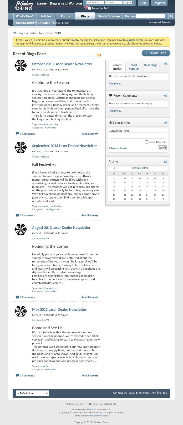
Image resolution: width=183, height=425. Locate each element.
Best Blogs (150, 65)
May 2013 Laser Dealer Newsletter (59, 309)
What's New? (25, 16)
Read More (88, 133)
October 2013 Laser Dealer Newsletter (62, 64)
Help (143, 3)
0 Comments (27, 133)
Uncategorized (52, 209)
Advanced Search (159, 22)
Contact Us (120, 392)
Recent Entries (22, 22)
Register (159, 3)
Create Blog (156, 53)
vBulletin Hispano (98, 415)
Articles (46, 16)
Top (165, 392)
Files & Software (108, 16)
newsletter (43, 124)
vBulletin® (91, 409)
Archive (156, 392)
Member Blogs (60, 22)
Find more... (115, 83)
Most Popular (41, 22)
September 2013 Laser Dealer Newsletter (64, 145)
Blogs (85, 16)
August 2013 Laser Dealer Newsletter (61, 227)
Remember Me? (98, 8)
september (56, 206)
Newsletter (50, 127)
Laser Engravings (139, 392)
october (54, 124)
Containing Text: (137, 133)
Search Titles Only (156, 141)
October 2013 (140, 168)
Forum (65, 16)
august (41, 288)
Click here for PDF (40, 74)
